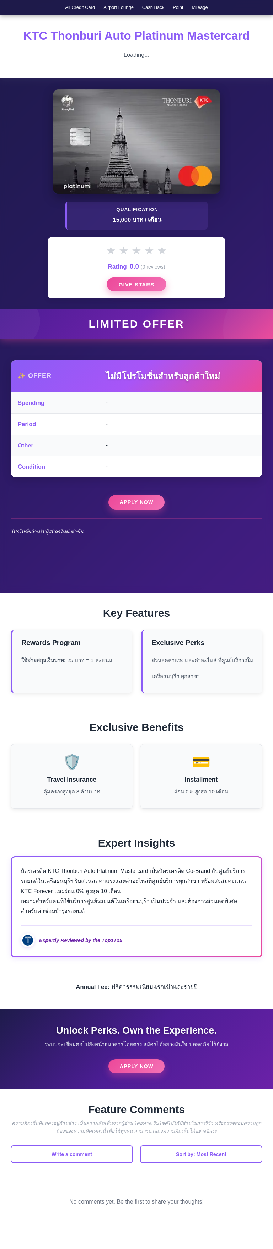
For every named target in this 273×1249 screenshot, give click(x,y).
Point (187, 8)
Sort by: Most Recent (201, 1167)
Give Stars (136, 292)
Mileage (216, 8)
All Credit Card (64, 8)
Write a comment (71, 1167)
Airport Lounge (111, 8)
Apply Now (136, 513)
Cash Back (155, 8)
